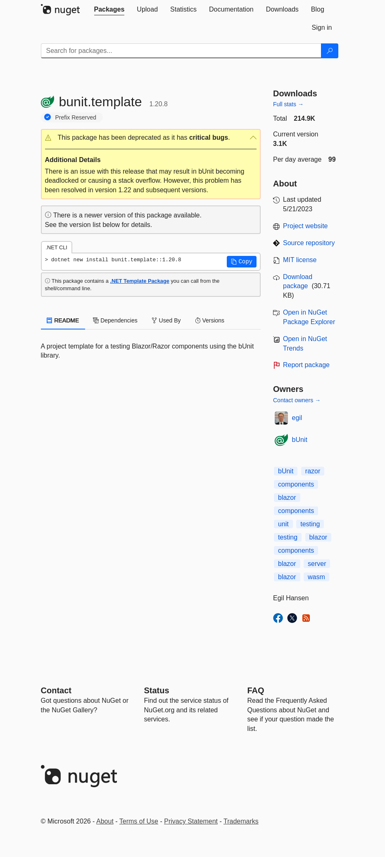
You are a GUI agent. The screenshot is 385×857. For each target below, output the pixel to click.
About (105, 821)
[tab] (109, 9)
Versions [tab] (210, 320)
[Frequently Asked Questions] (255, 690)
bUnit (299, 439)
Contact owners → (297, 400)
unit (283, 524)
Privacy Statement (191, 821)
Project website (305, 225)
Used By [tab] (166, 320)
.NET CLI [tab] (56, 247)
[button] (151, 138)
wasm (316, 576)
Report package (306, 364)
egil (297, 417)
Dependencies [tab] (115, 320)
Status (156, 690)
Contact (56, 690)
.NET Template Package (139, 281)
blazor (287, 497)
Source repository (309, 242)
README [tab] (63, 320)
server (317, 563)
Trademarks (241, 821)
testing (310, 524)
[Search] (329, 50)
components (296, 484)
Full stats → (288, 104)
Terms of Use (138, 821)
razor (312, 471)
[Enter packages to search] (181, 50)
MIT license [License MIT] (300, 259)
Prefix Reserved (76, 117)
